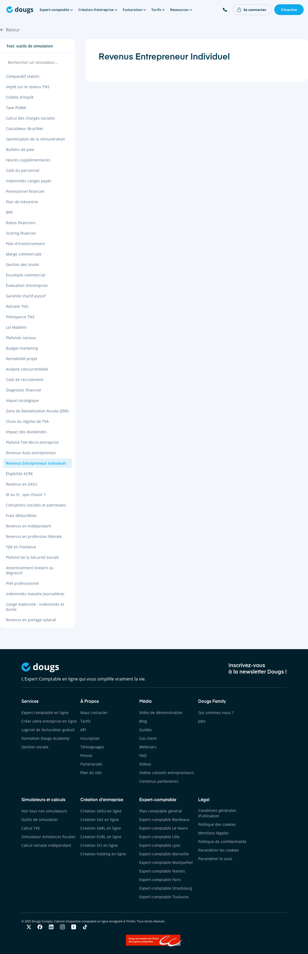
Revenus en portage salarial (31, 619)
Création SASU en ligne (101, 811)
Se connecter (254, 9)
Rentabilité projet (21, 358)
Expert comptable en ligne (45, 712)
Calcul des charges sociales (30, 118)
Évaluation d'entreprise (27, 285)
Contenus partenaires (158, 781)
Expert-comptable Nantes (162, 871)
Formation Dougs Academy (45, 738)
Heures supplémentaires (28, 159)
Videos (145, 764)
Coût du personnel (22, 170)
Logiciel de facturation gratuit (47, 729)
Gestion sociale (34, 746)
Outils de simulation (39, 819)
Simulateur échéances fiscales (48, 836)
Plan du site (91, 772)
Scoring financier (21, 233)
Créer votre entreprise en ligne (49, 721)
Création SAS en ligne (99, 819)
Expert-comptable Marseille (164, 853)
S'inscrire (289, 9)
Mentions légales (213, 832)
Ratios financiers (21, 222)
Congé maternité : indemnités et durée (35, 607)
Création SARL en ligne (100, 828)
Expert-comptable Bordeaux (164, 819)
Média (145, 702)
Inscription (90, 738)
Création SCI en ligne (99, 845)
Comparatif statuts (22, 76)
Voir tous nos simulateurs (44, 811)
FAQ (143, 755)
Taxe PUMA (16, 107)
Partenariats (91, 764)
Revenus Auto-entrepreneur (31, 452)
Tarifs (85, 721)
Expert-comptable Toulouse (164, 896)
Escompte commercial (25, 275)
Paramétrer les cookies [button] (218, 850)
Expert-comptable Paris (160, 879)
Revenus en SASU (21, 484)
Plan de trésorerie (22, 201)
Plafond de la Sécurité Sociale (32, 557)
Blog (143, 721)
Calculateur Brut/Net (24, 128)
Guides (145, 729)
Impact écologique (22, 400)
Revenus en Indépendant (28, 525)
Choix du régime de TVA (27, 421)
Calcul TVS (30, 828)
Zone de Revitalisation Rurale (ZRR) (37, 410)
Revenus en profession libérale (34, 536)
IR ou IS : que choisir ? (25, 494)
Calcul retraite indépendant (46, 845)
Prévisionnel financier (25, 191)
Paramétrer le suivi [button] (215, 858)
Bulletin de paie (20, 149)
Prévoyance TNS (20, 316)
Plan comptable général (160, 811)
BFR (9, 212)
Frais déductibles (21, 515)
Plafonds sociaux (21, 337)
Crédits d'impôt (19, 97)
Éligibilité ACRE (19, 473)
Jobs (202, 721)
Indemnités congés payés (28, 180)
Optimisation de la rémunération (35, 139)
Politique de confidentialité (222, 841)
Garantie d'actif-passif (26, 295)
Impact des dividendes (26, 431)
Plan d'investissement (25, 243)
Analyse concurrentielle (27, 369)
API (83, 729)
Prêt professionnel (22, 583)
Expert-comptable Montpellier (166, 862)
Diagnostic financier (24, 390)
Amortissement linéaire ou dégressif (30, 570)
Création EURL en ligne (100, 836)
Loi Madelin (16, 327)
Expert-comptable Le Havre (163, 828)
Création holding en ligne (103, 853)
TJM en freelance (21, 546)
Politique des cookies (217, 824)
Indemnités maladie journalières (35, 593)
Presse (86, 755)
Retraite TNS (17, 306)
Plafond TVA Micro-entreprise (32, 442)
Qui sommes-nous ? (216, 712)
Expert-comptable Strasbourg (165, 888)
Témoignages (92, 746)
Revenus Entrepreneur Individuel (36, 463)
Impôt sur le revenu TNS (28, 86)
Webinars (147, 746)
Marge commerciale (24, 254)
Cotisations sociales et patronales (36, 505)
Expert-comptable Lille (159, 836)
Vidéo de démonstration (160, 712)
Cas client (148, 738)
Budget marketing (22, 348)
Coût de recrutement (24, 379)
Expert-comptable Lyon (160, 845)
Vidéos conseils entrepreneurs (166, 772)
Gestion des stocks (22, 264)
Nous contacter (94, 712)
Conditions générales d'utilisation (217, 813)
